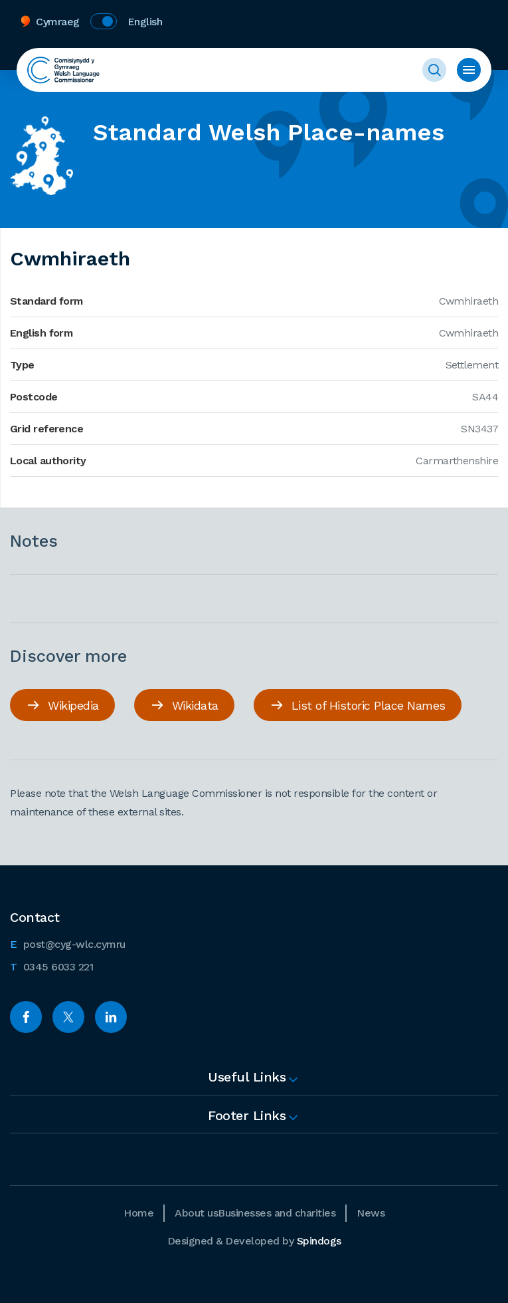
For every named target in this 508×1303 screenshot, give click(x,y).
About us (196, 1213)
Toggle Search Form (434, 70)
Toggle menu (469, 70)
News (370, 1213)
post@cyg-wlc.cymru (68, 943)
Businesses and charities (276, 1213)
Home (138, 1213)
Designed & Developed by (254, 1240)
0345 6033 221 (51, 965)
